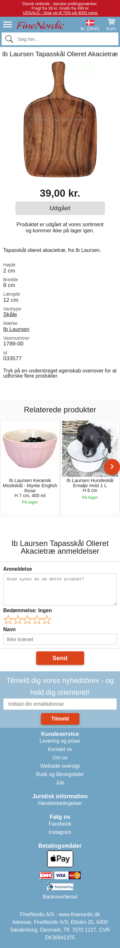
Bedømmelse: (27, 610)
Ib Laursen (16, 329)
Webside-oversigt (60, 766)
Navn (9, 629)
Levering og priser (59, 741)
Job (60, 782)
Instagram (60, 832)
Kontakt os (60, 749)
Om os (60, 757)
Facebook (60, 824)
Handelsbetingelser (60, 803)
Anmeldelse (17, 569)
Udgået (60, 208)
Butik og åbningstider (60, 774)
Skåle (10, 314)
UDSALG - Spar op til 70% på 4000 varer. (60, 12)
